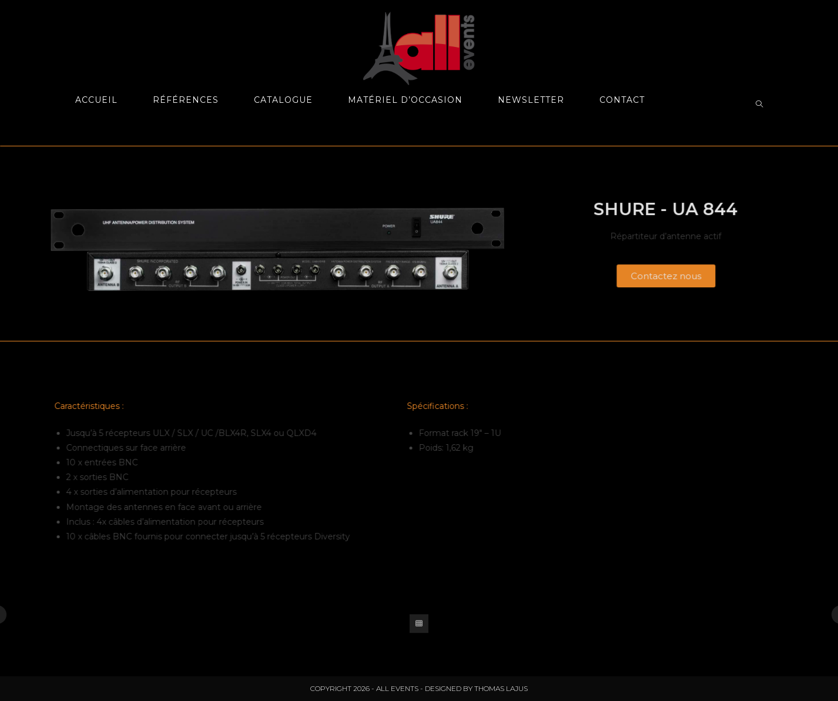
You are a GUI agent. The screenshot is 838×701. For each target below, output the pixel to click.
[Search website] (759, 104)
